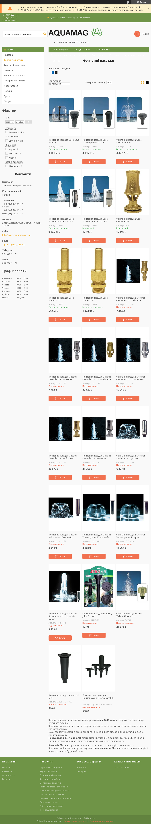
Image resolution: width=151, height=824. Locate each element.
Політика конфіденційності (102, 821)
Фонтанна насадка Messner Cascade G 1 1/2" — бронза (96, 378)
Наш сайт (7, 767)
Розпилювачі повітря (50, 775)
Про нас (8, 96)
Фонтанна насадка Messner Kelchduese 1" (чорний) (63, 536)
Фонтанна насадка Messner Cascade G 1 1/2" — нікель (130, 378)
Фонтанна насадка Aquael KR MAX (64, 696)
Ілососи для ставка (49, 809)
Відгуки (7, 101)
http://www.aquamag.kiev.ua (16, 235)
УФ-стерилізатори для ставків (54, 790)
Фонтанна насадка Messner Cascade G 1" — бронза (130, 299)
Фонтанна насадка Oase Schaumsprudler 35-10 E (61, 220)
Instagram (81, 771)
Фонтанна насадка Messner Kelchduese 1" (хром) (130, 457)
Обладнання (81, 49)
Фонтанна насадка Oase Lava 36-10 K (64, 141)
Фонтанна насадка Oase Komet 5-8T (95, 299)
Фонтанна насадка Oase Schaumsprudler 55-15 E (95, 220)
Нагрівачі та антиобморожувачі (55, 798)
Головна (8, 54)
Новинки (8, 70)
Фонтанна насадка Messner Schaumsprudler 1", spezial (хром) (63, 616)
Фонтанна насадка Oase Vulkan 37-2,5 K (129, 141)
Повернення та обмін (15, 80)
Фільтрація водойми (50, 779)
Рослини (96, 55)
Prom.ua (91, 818)
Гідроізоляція (58, 49)
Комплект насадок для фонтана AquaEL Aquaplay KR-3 (98, 698)
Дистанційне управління (52, 794)
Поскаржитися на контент (76, 821)
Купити (62, 161)
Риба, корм (102, 49)
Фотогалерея (11, 85)
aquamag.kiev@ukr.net (13, 244)
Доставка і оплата (135, 55)
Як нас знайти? (121, 767)
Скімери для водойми (50, 782)
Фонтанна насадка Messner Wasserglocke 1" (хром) (130, 536)
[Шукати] (44, 34)
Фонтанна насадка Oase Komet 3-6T (61, 299)
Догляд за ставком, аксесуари (67, 55)
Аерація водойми (48, 771)
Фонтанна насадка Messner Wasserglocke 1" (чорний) (96, 536)
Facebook (81, 767)
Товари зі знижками (14, 65)
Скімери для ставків (49, 802)
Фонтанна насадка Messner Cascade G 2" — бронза (63, 457)
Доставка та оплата (14, 75)
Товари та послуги (13, 59)
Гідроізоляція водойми (51, 767)
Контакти (114, 55)
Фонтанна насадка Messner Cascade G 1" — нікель (63, 378)
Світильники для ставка (51, 806)
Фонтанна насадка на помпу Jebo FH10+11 (97, 615)
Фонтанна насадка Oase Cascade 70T (129, 220)
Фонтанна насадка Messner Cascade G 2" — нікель (96, 457)
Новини (8, 90)
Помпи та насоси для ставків (54, 786)
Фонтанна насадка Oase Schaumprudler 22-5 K (95, 141)
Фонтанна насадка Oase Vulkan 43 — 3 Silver (129, 615)
